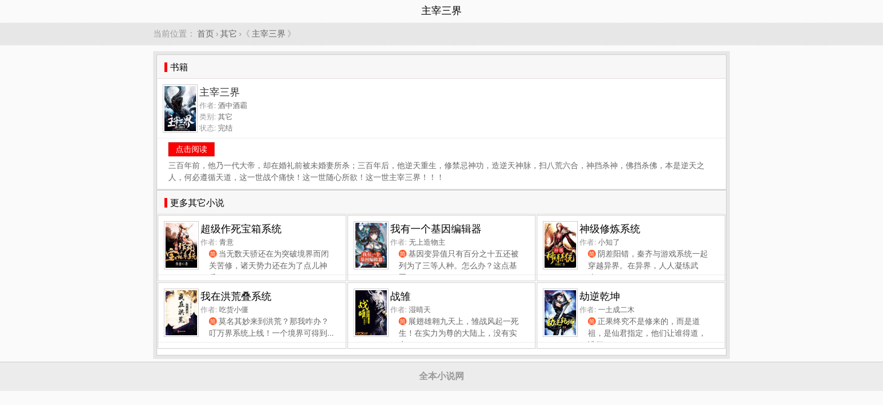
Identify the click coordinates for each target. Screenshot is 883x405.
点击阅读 (191, 149)
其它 (228, 33)
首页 (205, 33)
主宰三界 (269, 33)
